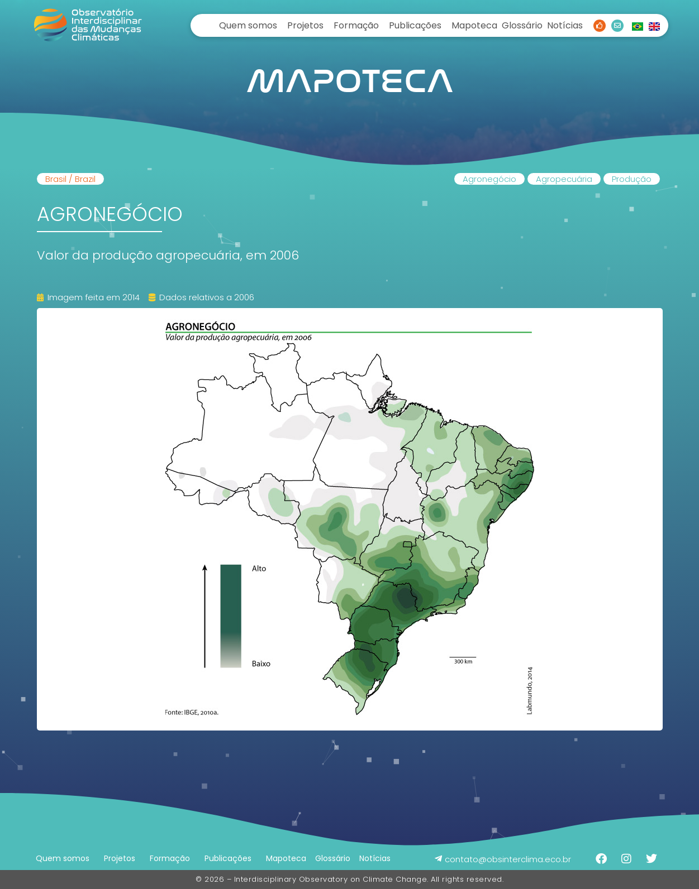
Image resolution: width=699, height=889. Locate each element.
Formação (356, 25)
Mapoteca (474, 25)
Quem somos (248, 25)
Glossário (522, 25)
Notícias (565, 25)
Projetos (305, 25)
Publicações (415, 25)
